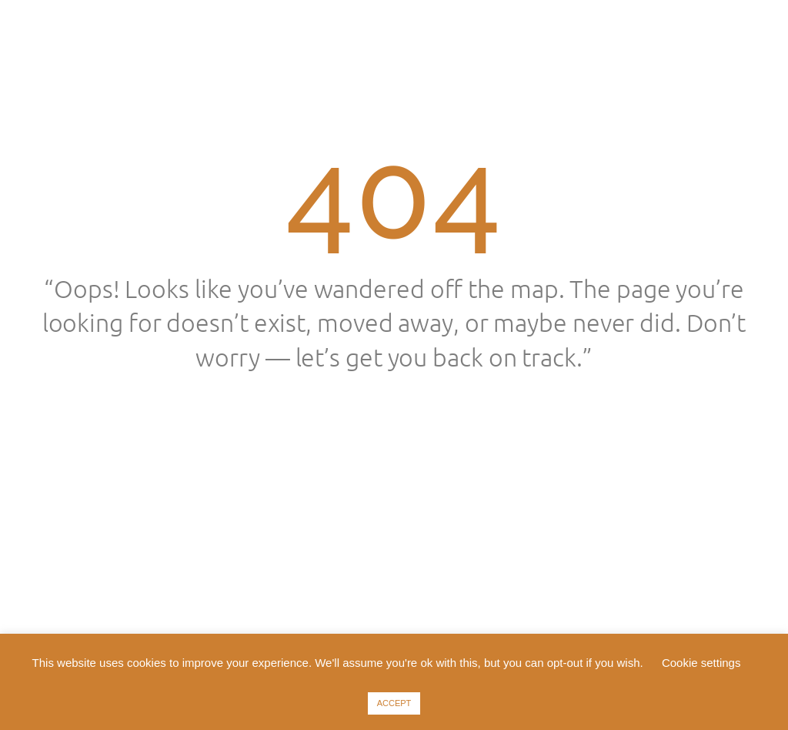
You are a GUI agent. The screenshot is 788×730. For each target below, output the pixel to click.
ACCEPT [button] (394, 703)
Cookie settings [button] (701, 662)
